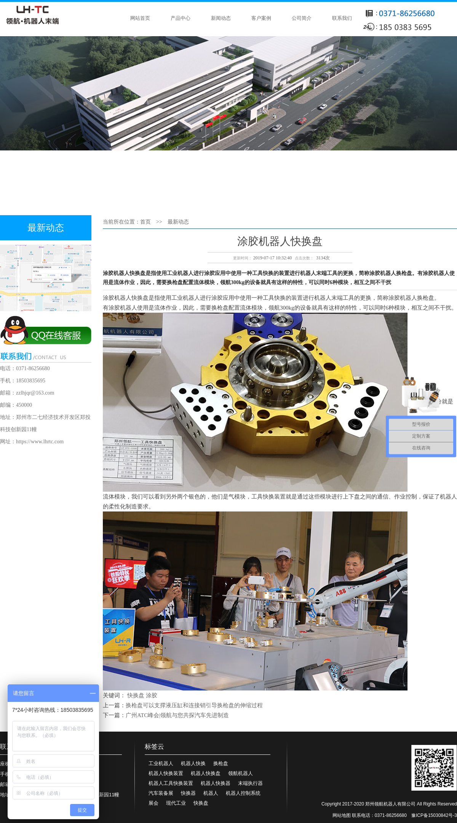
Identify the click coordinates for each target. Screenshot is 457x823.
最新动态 (178, 222)
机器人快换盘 (206, 773)
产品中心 (180, 18)
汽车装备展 (161, 793)
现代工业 (176, 803)
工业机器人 (161, 763)
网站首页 (140, 18)
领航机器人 (240, 773)
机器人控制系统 (243, 793)
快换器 (188, 793)
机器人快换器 (215, 783)
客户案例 (261, 18)
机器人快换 (193, 763)
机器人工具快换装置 (171, 783)
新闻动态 (221, 18)
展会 (153, 803)
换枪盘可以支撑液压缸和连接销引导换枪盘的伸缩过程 (194, 705)
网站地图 (341, 815)
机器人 (210, 793)
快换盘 (135, 695)
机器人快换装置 (166, 773)
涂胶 (151, 695)
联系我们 (342, 18)
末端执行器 (250, 783)
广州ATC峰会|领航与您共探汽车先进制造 (177, 715)
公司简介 (302, 18)
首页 (145, 222)
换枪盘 (220, 763)
